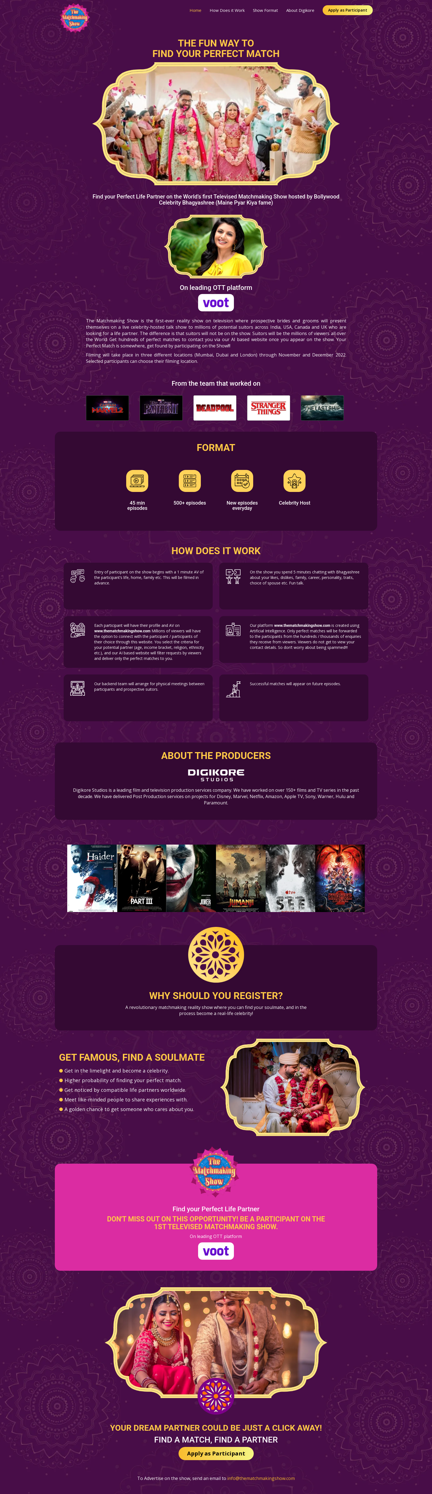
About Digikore (300, 10)
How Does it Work (227, 10)
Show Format (265, 10)
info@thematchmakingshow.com (261, 1478)
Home (195, 10)
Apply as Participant (347, 10)
